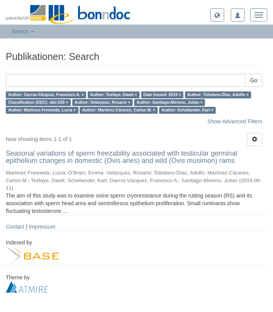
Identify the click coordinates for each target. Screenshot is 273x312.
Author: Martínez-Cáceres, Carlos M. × (118, 110)
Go (253, 80)
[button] (217, 15)
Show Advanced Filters (235, 121)
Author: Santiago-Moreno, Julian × (169, 102)
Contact (15, 227)
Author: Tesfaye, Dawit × (113, 95)
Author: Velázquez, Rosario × (102, 102)
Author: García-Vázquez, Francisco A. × (46, 95)
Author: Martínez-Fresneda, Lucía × (42, 110)
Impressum (42, 227)
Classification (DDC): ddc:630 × (38, 102)
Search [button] (23, 31)
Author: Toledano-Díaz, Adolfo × (218, 95)
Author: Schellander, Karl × (187, 110)
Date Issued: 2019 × (162, 95)
